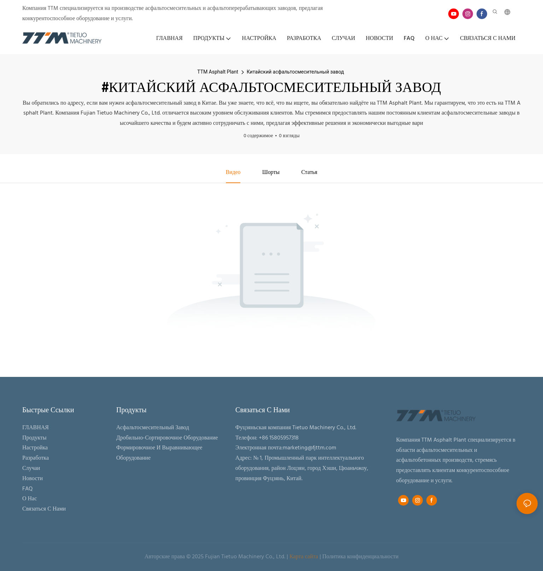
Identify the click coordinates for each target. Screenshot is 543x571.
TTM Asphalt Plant (217, 72)
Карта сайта (304, 556)
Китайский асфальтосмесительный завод (295, 72)
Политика (334, 556)
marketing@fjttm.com (309, 448)
